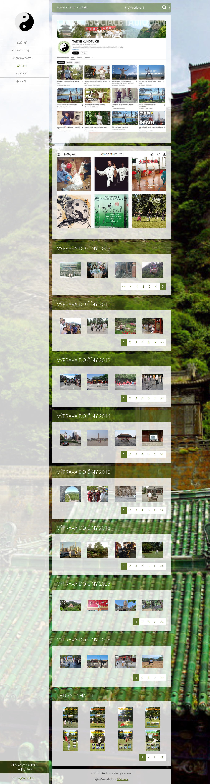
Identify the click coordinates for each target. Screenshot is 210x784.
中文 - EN (21, 81)
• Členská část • (21, 58)
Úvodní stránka (66, 7)
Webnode (123, 779)
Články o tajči (21, 50)
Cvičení (22, 42)
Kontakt (22, 73)
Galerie (22, 66)
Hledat (164, 7)
